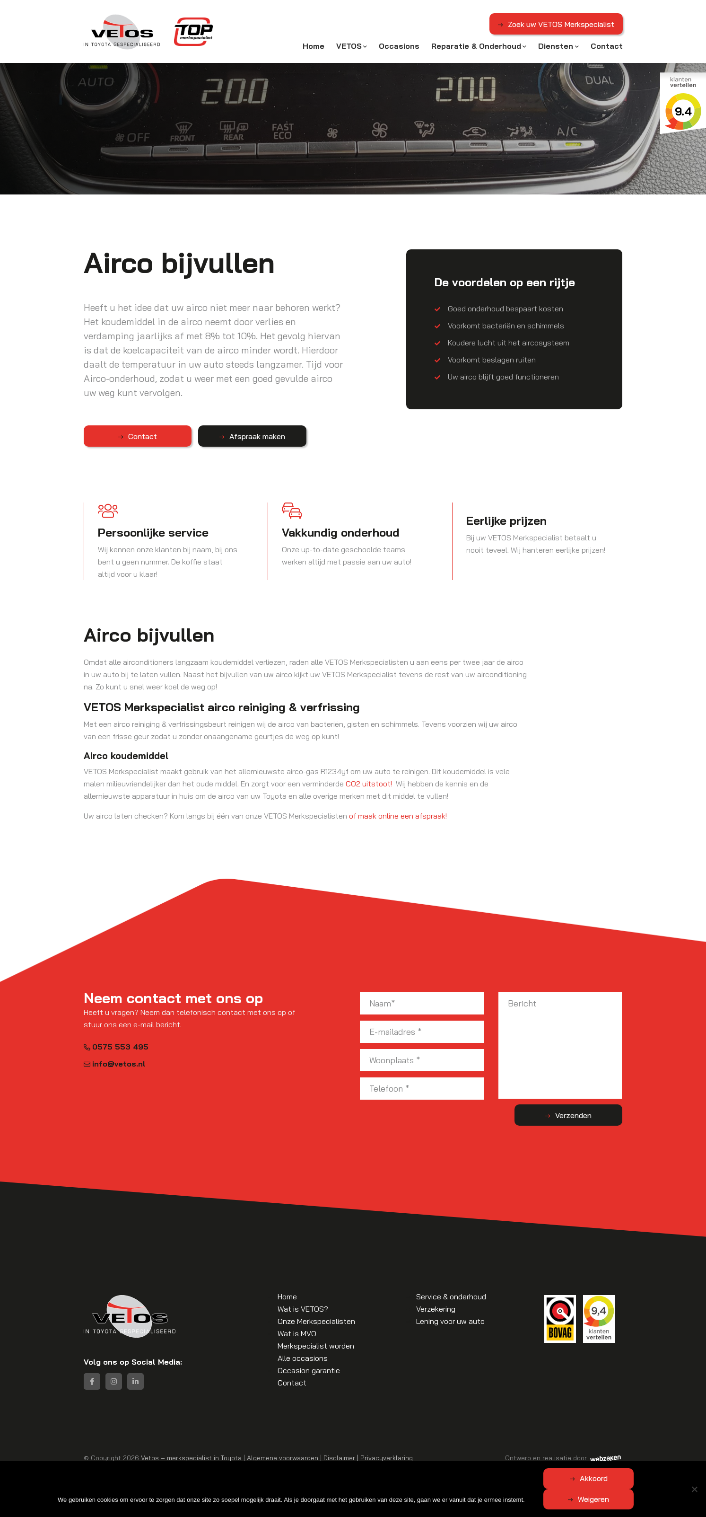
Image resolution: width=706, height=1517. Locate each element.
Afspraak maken (224, 436)
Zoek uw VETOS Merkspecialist (560, 25)
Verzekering (435, 1308)
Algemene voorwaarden (282, 1457)
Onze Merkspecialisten (316, 1320)
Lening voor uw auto (450, 1320)
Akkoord (549, 1499)
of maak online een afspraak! (398, 815)
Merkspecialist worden (316, 1345)
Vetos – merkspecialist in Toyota (191, 1457)
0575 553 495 (116, 1046)
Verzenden (585, 1114)
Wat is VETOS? (303, 1308)
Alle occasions (303, 1357)
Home (313, 46)
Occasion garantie (309, 1370)
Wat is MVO (297, 1333)
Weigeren (638, 1499)
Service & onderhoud (451, 1296)
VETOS (349, 46)
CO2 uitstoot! (369, 783)
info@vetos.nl (115, 1063)
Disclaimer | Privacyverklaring (368, 1457)
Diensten (555, 46)
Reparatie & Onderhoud (476, 46)
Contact (607, 46)
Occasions (399, 46)
